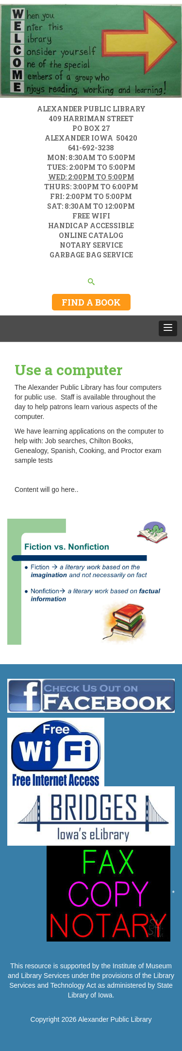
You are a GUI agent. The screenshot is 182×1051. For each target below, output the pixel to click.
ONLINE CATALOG (91, 235)
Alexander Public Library (115, 1019)
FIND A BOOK (91, 302)
